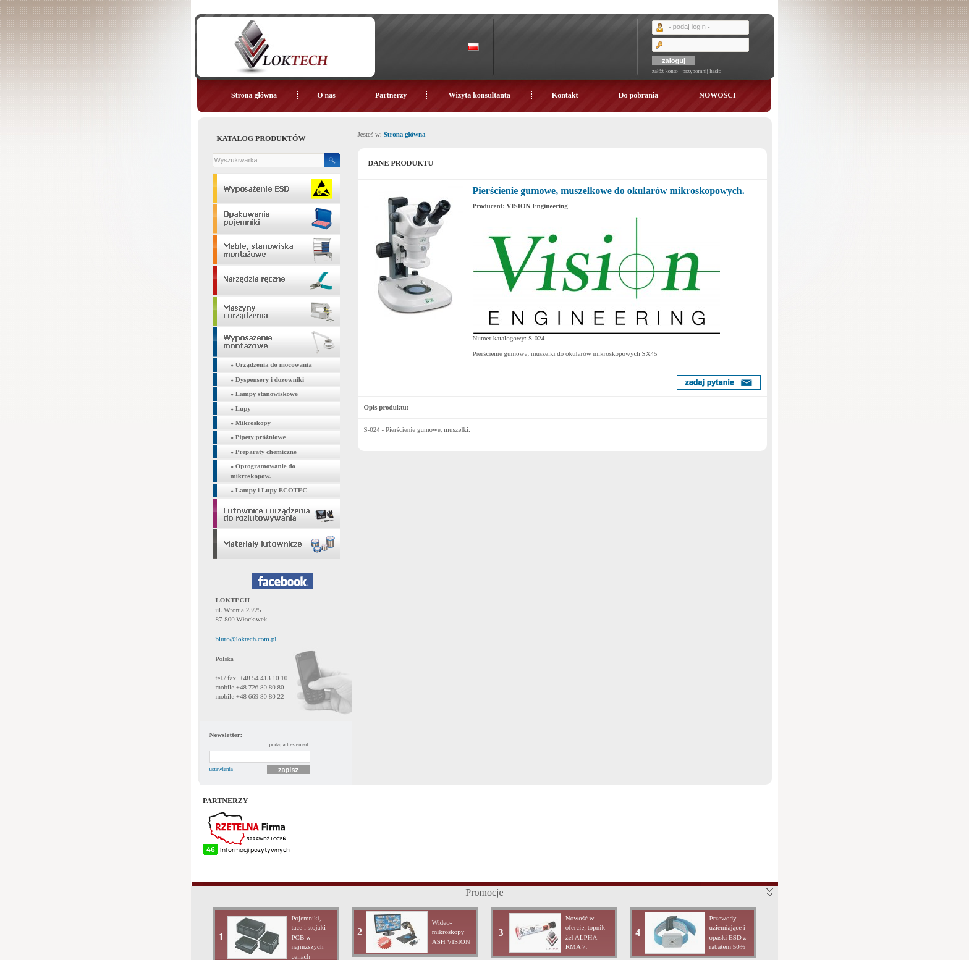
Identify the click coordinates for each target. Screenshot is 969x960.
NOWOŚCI (717, 95)
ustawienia (221, 769)
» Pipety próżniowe (258, 436)
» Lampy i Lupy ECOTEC (269, 490)
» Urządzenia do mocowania (271, 364)
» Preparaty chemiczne (264, 451)
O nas (326, 95)
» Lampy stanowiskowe (264, 393)
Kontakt (565, 95)
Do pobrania (638, 95)
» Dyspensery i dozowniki (268, 379)
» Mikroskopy (251, 422)
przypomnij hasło (701, 71)
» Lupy (241, 408)
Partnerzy (391, 95)
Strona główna (254, 95)
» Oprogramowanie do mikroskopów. (263, 470)
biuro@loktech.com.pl (246, 638)
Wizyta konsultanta (479, 95)
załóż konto (665, 71)
